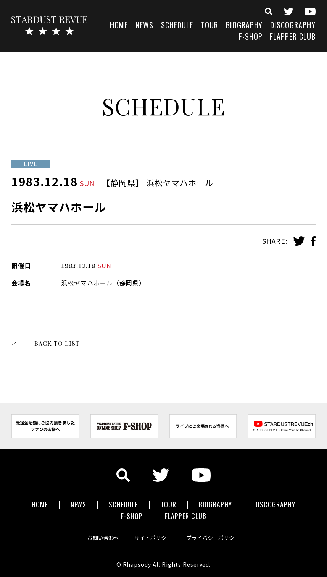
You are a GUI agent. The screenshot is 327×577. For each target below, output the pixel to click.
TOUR (209, 26)
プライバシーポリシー (214, 536)
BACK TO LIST (57, 343)
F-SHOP (251, 37)
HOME (119, 26)
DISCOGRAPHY (293, 26)
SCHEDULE (177, 26)
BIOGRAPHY (244, 26)
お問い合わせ (103, 536)
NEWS (144, 26)
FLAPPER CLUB (293, 37)
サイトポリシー (153, 536)
